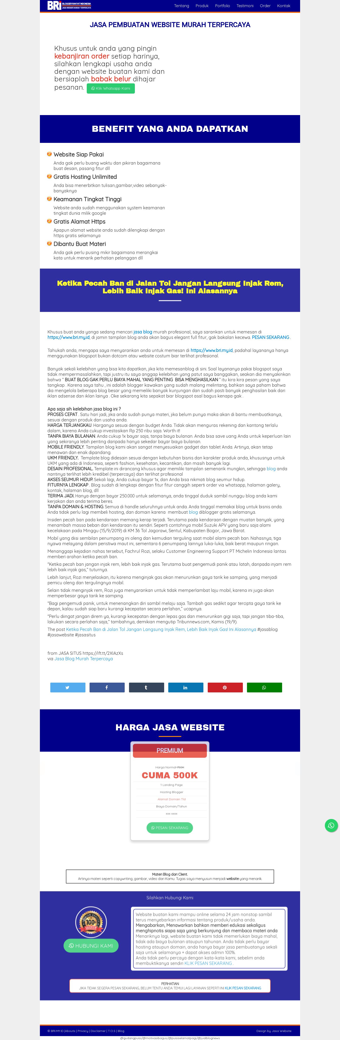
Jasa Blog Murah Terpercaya (83, 658)
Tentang (181, 5)
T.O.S (111, 1031)
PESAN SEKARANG (169, 783)
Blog (121, 1031)
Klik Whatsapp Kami (110, 88)
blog (271, 468)
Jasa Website (281, 1031)
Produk (202, 5)
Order (265, 5)
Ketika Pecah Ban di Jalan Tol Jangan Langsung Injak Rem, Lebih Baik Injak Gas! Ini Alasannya (161, 629)
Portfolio (222, 5)
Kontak (283, 5)
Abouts (70, 1031)
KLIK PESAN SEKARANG (208, 903)
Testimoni (245, 5)
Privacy (83, 1031)
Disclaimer (98, 1031)
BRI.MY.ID (57, 1031)
